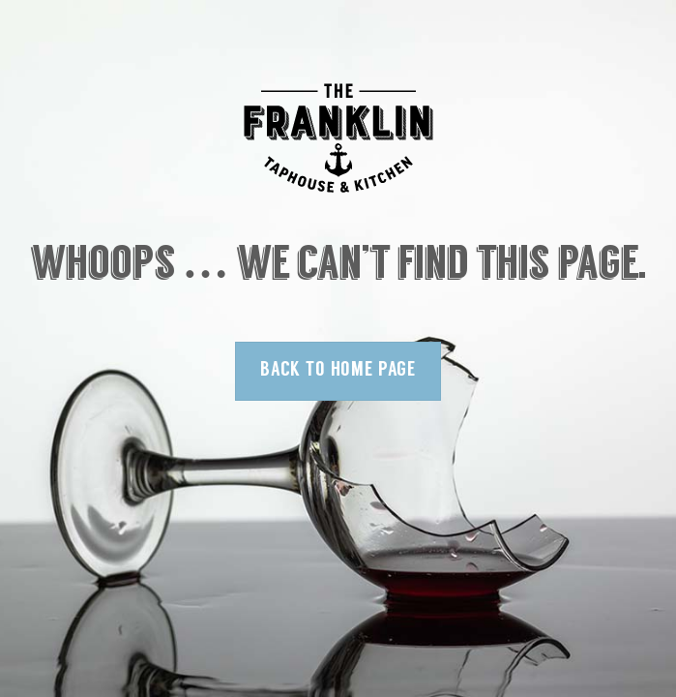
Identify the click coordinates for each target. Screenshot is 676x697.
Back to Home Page (338, 370)
